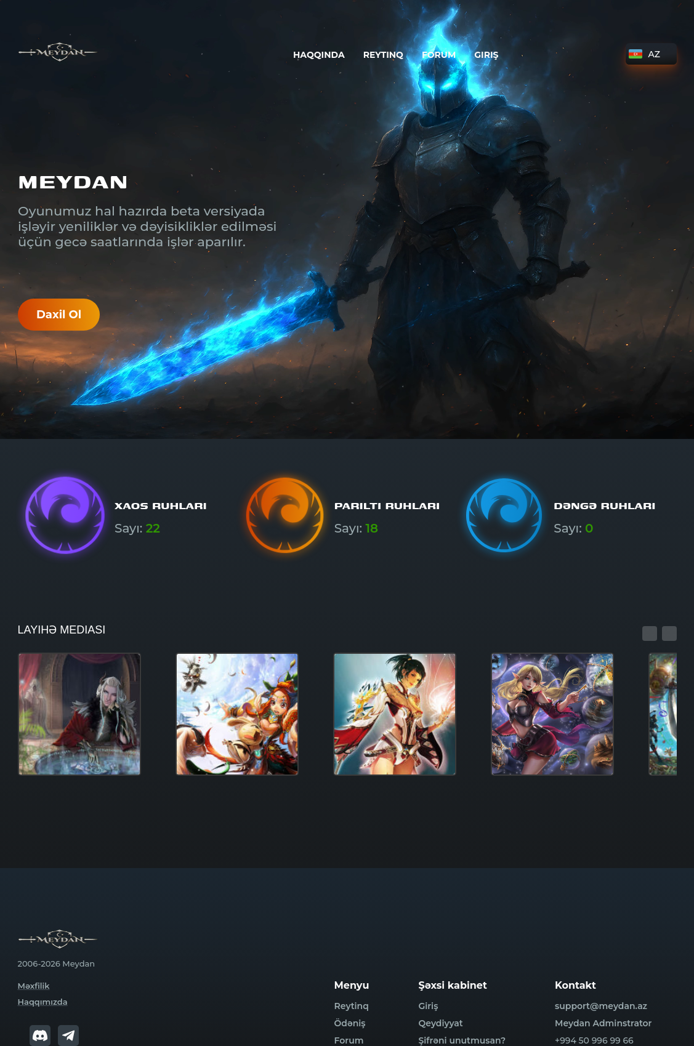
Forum (438, 54)
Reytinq (383, 54)
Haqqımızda (43, 1002)
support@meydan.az (601, 1006)
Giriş (486, 54)
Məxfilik (34, 986)
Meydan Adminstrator (603, 1023)
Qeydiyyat (440, 1023)
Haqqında (319, 54)
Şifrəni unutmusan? (462, 1040)
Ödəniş (350, 1023)
